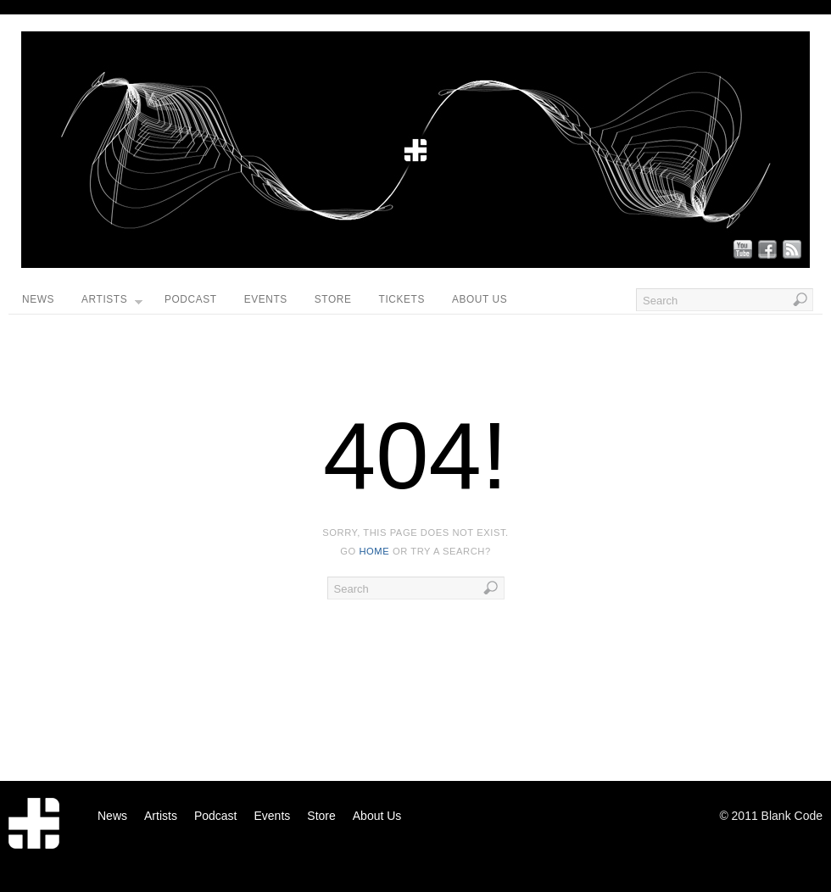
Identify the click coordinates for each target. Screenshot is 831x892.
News (38, 299)
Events (265, 299)
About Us (479, 299)
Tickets (402, 299)
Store (333, 299)
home (374, 551)
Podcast (191, 299)
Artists (111, 303)
